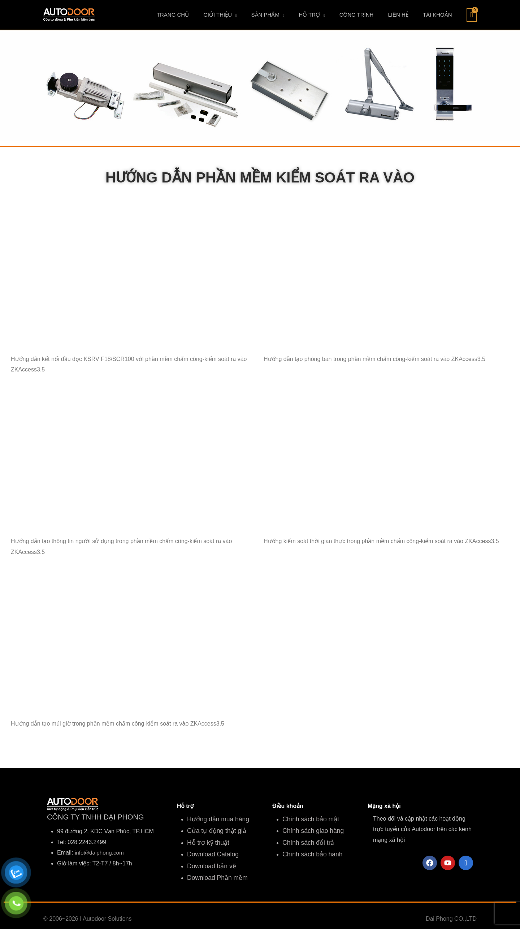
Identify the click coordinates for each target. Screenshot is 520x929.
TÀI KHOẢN (441, 15)
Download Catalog (210, 851)
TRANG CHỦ (220, 15)
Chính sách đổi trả (306, 840)
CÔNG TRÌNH (375, 15)
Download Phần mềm (214, 872)
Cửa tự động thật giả (214, 829)
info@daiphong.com (100, 853)
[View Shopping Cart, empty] (472, 15)
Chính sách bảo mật (308, 819)
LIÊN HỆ (409, 15)
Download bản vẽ (209, 862)
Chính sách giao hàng (310, 829)
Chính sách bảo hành (309, 851)
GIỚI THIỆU (257, 15)
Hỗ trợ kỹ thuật (206, 840)
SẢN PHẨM (298, 15)
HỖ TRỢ (334, 15)
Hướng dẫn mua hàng (215, 819)
